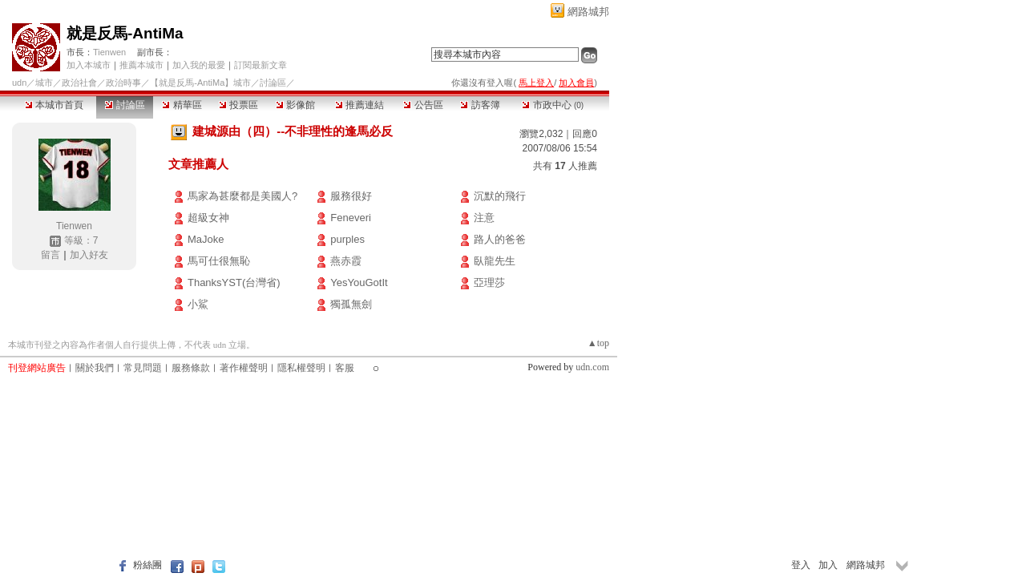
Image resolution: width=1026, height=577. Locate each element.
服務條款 (191, 367)
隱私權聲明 (301, 367)
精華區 (181, 105)
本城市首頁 (54, 105)
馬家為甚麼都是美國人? (242, 196)
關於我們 (94, 367)
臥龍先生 (494, 261)
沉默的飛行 (500, 196)
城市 (44, 82)
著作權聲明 (244, 367)
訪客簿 (479, 105)
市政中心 (553, 105)
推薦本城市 (141, 65)
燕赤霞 (346, 261)
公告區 (422, 105)
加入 (828, 565)
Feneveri (350, 218)
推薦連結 (359, 105)
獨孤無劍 (351, 304)
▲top (598, 343)
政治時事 (123, 82)
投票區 (238, 105)
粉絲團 (147, 565)
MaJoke (206, 239)
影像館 (295, 105)
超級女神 (208, 218)
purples (347, 239)
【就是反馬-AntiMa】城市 (200, 82)
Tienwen (109, 52)
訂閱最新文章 (260, 65)
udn (19, 82)
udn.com (592, 367)
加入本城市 (89, 65)
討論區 (124, 105)
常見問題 (142, 367)
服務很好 (351, 196)
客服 (344, 367)
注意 (484, 218)
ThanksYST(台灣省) (234, 282)
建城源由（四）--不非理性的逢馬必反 (292, 131)
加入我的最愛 (198, 65)
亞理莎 (489, 282)
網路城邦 (588, 12)
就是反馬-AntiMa (125, 33)
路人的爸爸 (500, 239)
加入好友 (89, 254)
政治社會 (79, 82)
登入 (800, 565)
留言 (50, 254)
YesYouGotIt (358, 282)
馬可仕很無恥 (219, 261)
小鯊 (198, 304)
